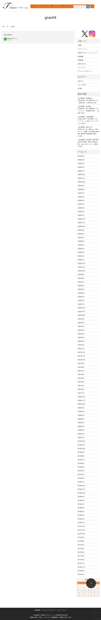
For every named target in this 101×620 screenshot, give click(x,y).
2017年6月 (81, 548)
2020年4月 (81, 426)
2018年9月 (81, 497)
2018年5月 (81, 511)
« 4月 (79, 579)
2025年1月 (81, 215)
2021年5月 (81, 378)
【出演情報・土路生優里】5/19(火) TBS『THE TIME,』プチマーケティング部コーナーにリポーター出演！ (88, 120)
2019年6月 (81, 463)
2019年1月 (81, 482)
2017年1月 (81, 563)
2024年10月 (81, 226)
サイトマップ (82, 67)
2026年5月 (81, 156)
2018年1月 (81, 522)
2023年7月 (81, 282)
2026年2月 (81, 167)
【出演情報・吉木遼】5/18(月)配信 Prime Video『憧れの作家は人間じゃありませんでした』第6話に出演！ (88, 143)
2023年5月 (81, 289)
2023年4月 (81, 293)
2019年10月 (81, 448)
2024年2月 (81, 256)
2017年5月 (81, 552)
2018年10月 (81, 493)
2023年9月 (81, 274)
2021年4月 (81, 382)
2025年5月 (81, 200)
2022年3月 (81, 341)
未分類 (80, 88)
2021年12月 (81, 352)
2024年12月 (81, 219)
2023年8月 (81, 278)
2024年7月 (81, 237)
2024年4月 (81, 248)
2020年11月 (81, 400)
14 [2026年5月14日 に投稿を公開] (88, 590)
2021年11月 (81, 356)
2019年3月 (81, 474)
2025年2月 (81, 211)
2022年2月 (81, 345)
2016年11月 (81, 567)
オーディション (82, 49)
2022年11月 (81, 311)
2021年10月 (81, 360)
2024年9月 (81, 230)
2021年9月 (81, 363)
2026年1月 (81, 171)
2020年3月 (81, 430)
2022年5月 (81, 334)
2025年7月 (81, 193)
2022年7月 (81, 326)
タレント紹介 (82, 84)
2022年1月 (81, 348)
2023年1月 (81, 304)
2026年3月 (81, 163)
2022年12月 (81, 308)
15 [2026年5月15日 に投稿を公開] (91, 590)
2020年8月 (81, 411)
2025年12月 (81, 174)
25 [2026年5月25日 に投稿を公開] (78, 595)
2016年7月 (81, 574)
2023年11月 (81, 267)
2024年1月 (81, 260)
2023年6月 (81, 285)
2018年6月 (81, 508)
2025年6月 (81, 197)
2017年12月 (81, 526)
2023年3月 (81, 297)
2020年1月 (81, 437)
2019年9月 (81, 452)
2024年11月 (81, 223)
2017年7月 (81, 545)
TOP (3, 26)
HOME (80, 45)
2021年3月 (81, 385)
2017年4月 (81, 556)
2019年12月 (81, 441)
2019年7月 (81, 459)
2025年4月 (81, 204)
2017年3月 (81, 559)
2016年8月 (81, 571)
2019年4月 (81, 471)
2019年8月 (81, 456)
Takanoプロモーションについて (87, 52)
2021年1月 (81, 393)
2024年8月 (81, 234)
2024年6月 (81, 241)
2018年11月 (81, 489)
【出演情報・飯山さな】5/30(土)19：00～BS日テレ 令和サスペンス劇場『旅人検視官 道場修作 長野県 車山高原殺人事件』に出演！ (88, 131)
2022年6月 (81, 330)
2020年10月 (81, 404)
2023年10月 (81, 271)
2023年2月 (81, 300)
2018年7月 (81, 504)
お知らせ (80, 81)
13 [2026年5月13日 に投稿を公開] (85, 590)
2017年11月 (81, 530)
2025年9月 (81, 185)
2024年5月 (81, 245)
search (41, 9)
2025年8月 (81, 189)
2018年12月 (81, 485)
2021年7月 (81, 371)
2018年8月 (81, 500)
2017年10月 (81, 534)
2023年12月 (81, 263)
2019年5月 (81, 467)
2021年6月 (81, 374)
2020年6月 (81, 419)
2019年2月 (81, 478)
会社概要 (80, 56)
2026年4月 (81, 160)
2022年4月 (81, 337)
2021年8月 (81, 367)
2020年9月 (81, 408)
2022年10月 (81, 315)
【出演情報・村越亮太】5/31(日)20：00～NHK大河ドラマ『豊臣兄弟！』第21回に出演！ (88, 100)
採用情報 (80, 60)
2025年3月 (81, 208)
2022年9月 (81, 319)
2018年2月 (81, 519)
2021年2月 (81, 389)
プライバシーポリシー (85, 71)
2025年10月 (81, 182)
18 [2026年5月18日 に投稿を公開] (78, 592)
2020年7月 (81, 415)
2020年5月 (81, 422)
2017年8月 (81, 541)
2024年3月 (81, 252)
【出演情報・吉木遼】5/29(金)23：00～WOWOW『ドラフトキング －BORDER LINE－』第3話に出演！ (88, 110)
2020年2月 (81, 434)
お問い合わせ (82, 64)
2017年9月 (81, 537)
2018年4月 (81, 515)
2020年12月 (81, 397)
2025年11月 (81, 178)
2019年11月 (81, 445)
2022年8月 (81, 323)
